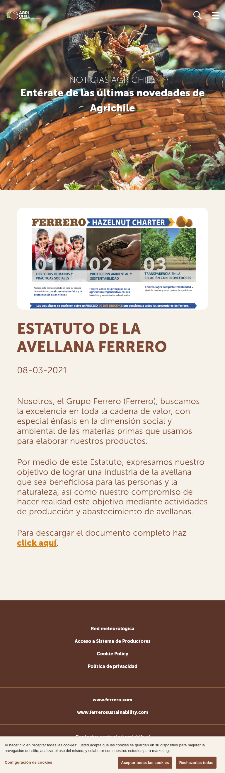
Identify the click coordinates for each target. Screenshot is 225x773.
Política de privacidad (112, 666)
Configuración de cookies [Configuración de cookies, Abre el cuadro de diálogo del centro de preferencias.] (28, 764)
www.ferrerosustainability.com (112, 712)
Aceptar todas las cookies (145, 764)
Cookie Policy (112, 654)
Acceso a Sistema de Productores (113, 641)
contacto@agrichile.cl (125, 737)
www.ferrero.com (112, 699)
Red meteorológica (112, 628)
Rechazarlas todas (196, 764)
